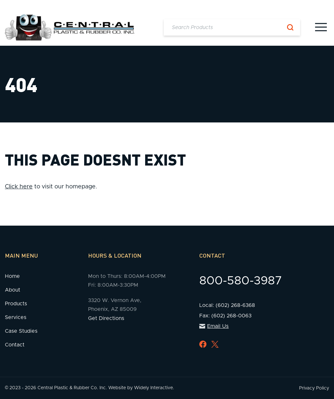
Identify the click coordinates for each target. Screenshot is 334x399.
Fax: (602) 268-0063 (225, 315)
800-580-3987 (240, 281)
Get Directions (106, 318)
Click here (19, 187)
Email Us (214, 326)
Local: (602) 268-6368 (227, 305)
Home (12, 276)
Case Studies (21, 331)
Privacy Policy (314, 388)
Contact (14, 344)
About (12, 290)
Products (16, 303)
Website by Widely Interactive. (141, 388)
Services (15, 317)
